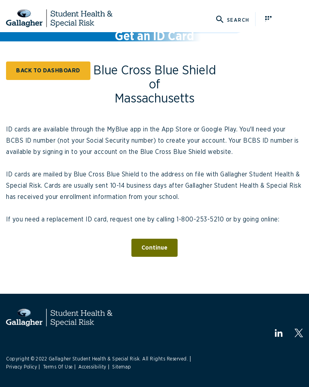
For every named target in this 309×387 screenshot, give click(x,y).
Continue (154, 248)
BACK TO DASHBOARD (48, 71)
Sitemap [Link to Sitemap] (121, 366)
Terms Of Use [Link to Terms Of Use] (58, 366)
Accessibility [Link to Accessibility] (92, 366)
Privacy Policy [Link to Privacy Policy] (21, 366)
